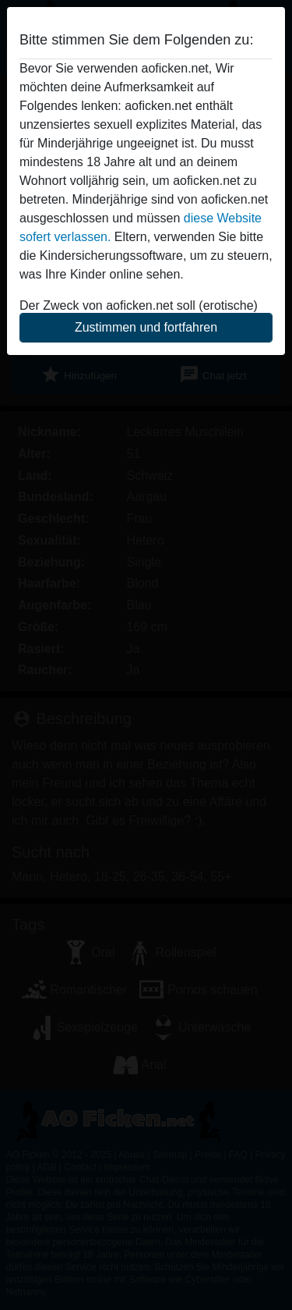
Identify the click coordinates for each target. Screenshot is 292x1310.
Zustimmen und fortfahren (146, 327)
